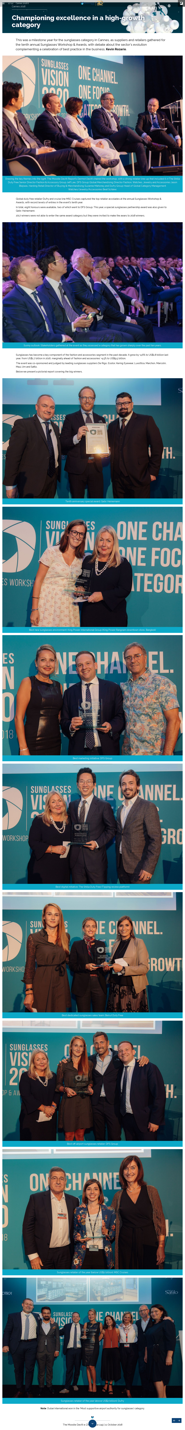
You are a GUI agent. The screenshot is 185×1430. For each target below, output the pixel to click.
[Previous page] (174, 1420)
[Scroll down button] (92, 1424)
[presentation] (92, 17)
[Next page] (179, 1420)
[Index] (3, 3)
